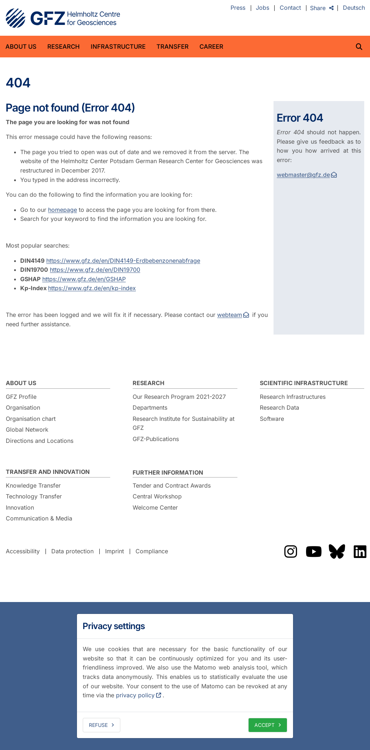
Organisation (23, 407)
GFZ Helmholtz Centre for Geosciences (63, 18)
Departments (150, 407)
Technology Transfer (34, 496)
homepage (62, 209)
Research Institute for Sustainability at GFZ (184, 423)
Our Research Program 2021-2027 (179, 396)
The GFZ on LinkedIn (360, 551)
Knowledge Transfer (33, 485)
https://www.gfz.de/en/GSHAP (84, 279)
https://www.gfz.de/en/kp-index (92, 288)
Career (211, 46)
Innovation (20, 507)
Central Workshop (157, 496)
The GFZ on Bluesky (337, 551)
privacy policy (135, 695)
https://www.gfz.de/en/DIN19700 (95, 269)
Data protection (72, 551)
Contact (290, 8)
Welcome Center (155, 507)
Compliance (151, 551)
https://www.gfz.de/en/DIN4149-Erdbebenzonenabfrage (123, 260)
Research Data (279, 407)
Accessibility (23, 551)
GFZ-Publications (156, 438)
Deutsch (354, 8)
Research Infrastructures (293, 396)
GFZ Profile (21, 396)
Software (272, 418)
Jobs (262, 8)
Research (63, 46)
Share (318, 8)
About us (20, 46)
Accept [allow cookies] (264, 725)
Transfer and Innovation (48, 471)
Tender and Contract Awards (172, 485)
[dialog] (185, 676)
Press (238, 8)
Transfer (172, 46)
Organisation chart (31, 418)
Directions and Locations (39, 440)
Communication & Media (39, 518)
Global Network (27, 429)
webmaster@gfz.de (303, 174)
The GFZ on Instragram (290, 551)
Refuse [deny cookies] (98, 725)
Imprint (114, 551)
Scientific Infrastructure (304, 383)
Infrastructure (118, 46)
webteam (229, 314)
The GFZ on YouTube (314, 551)
